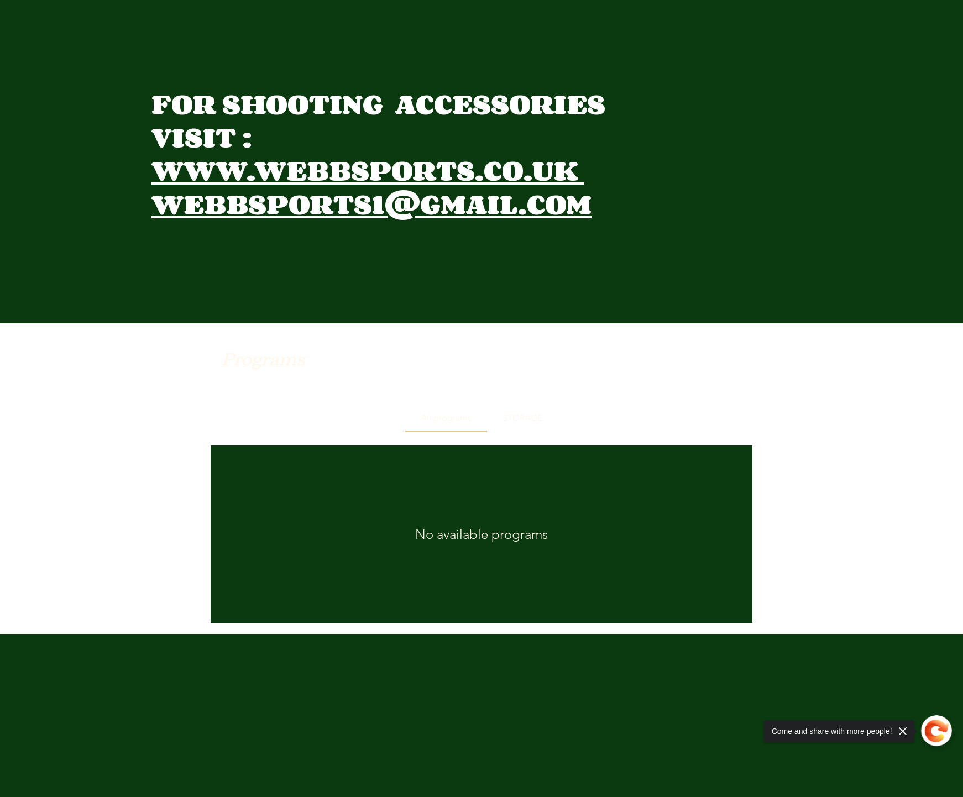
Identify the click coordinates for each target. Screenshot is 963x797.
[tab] (446, 417)
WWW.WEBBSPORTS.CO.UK (367, 170)
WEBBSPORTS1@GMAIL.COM (371, 204)
